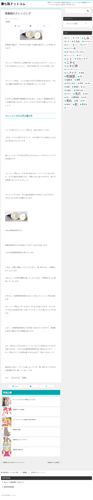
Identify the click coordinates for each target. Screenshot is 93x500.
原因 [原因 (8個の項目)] (78, 80)
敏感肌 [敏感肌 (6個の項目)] (76, 87)
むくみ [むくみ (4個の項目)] (76, 44)
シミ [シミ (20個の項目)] (69, 58)
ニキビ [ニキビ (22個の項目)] (71, 62)
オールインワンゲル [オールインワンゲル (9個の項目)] (75, 52)
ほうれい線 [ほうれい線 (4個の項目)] (87, 41)
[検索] (77, 11)
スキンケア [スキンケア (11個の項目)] (82, 59)
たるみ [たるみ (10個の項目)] (77, 41)
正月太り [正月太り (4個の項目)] (68, 93)
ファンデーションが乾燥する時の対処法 (24, 419)
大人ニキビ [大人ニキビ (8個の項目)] (71, 83)
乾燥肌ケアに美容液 (18, 409)
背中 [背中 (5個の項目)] (83, 101)
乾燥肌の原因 (16, 429)
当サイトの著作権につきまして (14, 482)
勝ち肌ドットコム (13, 3)
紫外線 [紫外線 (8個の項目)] (76, 97)
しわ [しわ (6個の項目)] (67, 41)
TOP (10, 472)
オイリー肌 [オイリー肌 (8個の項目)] (71, 48)
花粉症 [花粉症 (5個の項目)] (68, 104)
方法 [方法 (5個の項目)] (84, 87)
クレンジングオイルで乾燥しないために (24, 399)
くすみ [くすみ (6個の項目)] (77, 38)
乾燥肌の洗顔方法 (18, 449)
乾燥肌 (8, 21)
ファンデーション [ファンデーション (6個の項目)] (72, 69)
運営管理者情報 (9, 487)
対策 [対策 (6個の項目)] (81, 83)
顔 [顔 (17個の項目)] (76, 104)
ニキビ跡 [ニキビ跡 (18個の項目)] (72, 65)
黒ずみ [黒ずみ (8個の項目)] (84, 104)
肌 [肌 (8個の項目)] (77, 101)
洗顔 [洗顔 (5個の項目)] (86, 94)
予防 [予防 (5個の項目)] (81, 76)
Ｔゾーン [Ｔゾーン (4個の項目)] (68, 107)
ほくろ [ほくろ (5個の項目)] (68, 45)
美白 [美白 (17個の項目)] (69, 100)
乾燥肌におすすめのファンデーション (14, 462)
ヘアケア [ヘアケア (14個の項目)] (71, 72)
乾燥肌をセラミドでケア (20, 439)
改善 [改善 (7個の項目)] (68, 87)
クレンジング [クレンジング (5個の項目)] (70, 55)
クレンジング (15, 378)
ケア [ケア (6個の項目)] (80, 55)
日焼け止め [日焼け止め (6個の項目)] (79, 90)
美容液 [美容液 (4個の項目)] (85, 97)
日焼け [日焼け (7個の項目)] (68, 90)
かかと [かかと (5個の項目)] (68, 38)
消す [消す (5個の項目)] (67, 97)
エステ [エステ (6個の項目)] (84, 45)
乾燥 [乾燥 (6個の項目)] (82, 73)
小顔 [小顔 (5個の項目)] (88, 83)
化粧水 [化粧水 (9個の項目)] (69, 80)
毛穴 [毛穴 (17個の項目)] (78, 93)
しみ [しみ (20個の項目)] (87, 37)
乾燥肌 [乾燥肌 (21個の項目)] (70, 76)
